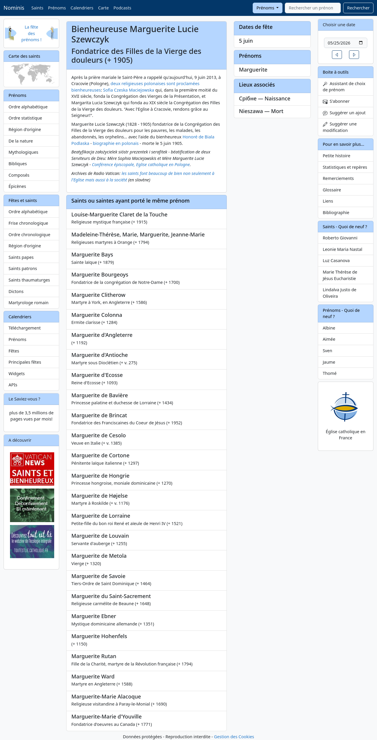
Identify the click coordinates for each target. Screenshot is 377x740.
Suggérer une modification (340, 127)
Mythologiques (23, 152)
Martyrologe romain (29, 302)
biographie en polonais (115, 143)
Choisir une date (339, 24)
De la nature (21, 141)
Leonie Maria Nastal (342, 249)
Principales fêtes (25, 362)
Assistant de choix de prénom (344, 87)
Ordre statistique (25, 118)
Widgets (17, 373)
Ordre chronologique (29, 234)
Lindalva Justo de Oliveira (339, 293)
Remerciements (338, 178)
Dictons (16, 291)
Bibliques (18, 163)
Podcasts (122, 8)
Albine (329, 328)
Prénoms (57, 8)
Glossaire (332, 190)
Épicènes (17, 186)
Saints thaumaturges (29, 280)
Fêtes (14, 351)
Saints (37, 8)
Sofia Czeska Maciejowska (128, 90)
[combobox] (313, 8)
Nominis (14, 7)
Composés (19, 175)
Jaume (329, 362)
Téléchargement (25, 328)
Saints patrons (23, 268)
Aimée (329, 339)
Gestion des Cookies (234, 736)
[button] (337, 54)
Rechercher (358, 8)
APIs (13, 385)
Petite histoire (336, 155)
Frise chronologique (28, 223)
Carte (103, 8)
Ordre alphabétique (28, 107)
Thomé (330, 373)
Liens (328, 201)
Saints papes (21, 257)
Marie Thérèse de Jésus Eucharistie (340, 275)
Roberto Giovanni (340, 238)
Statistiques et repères (345, 167)
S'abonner (336, 101)
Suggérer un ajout (344, 112)
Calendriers (82, 8)
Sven (327, 350)
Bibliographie (336, 212)
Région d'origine (25, 129)
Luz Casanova (336, 260)
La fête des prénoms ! (32, 33)
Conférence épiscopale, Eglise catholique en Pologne (141, 164)
